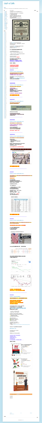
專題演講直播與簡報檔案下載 (6, 23)
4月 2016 (5, 107)
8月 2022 (5, 56)
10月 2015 (5, 111)
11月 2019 (5, 78)
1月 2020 (5, 77)
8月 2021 (5, 64)
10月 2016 (5, 103)
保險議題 (5, 18)
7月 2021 (5, 65)
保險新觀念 (5, 17)
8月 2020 (5, 72)
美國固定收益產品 (6, 19)
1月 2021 (5, 69)
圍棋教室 (5, 25)
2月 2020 (5, 76)
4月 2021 (5, 67)
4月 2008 (5, 117)
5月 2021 (5, 66)
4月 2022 (5, 59)
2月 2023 (5, 52)
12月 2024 (5, 40)
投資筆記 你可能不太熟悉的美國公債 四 (17, 121)
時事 (4, 21)
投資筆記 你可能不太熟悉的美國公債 (16, 71)
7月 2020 (5, 73)
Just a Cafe (9, 3)
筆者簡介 (5, 7)
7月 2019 (5, 81)
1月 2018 (5, 93)
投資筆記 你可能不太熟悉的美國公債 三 (17, 101)
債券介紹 (5, 26)
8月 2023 (5, 48)
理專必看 (5, 24)
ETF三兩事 (5, 29)
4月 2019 (5, 83)
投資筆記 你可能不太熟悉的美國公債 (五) (17, 136)
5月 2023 (5, 50)
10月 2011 (5, 115)
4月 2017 (5, 99)
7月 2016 (5, 105)
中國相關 (5, 11)
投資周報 (5, 13)
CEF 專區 (5, 28)
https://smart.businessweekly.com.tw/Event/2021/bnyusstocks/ (22, 324)
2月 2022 (5, 60)
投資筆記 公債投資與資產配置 (15, 296)
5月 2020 (5, 74)
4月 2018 (5, 91)
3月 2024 (5, 44)
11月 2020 (5, 70)
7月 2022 (5, 57)
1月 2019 (5, 85)
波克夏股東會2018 (6, 16)
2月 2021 (5, 68)
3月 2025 (5, 38)
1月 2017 (5, 101)
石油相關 (5, 12)
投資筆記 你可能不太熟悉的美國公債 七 (17, 220)
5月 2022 (5, 58)
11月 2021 (5, 62)
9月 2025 (5, 34)
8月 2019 (5, 80)
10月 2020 (5, 71)
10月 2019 (5, 79)
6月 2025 (5, 36)
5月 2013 (5, 113)
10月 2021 (5, 63)
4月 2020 (5, 75)
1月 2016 (5, 109)
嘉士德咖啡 (5, 27)
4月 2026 (5, 32)
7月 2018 (5, 89)
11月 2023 (5, 46)
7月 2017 (5, 97)
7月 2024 (5, 42)
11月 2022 (5, 54)
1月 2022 (5, 61)
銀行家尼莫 (13, 42)
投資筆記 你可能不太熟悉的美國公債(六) (17, 173)
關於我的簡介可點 (13, 328)
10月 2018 (5, 87)
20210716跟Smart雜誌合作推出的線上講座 (18, 308)
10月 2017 (5, 95)
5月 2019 (5, 82)
